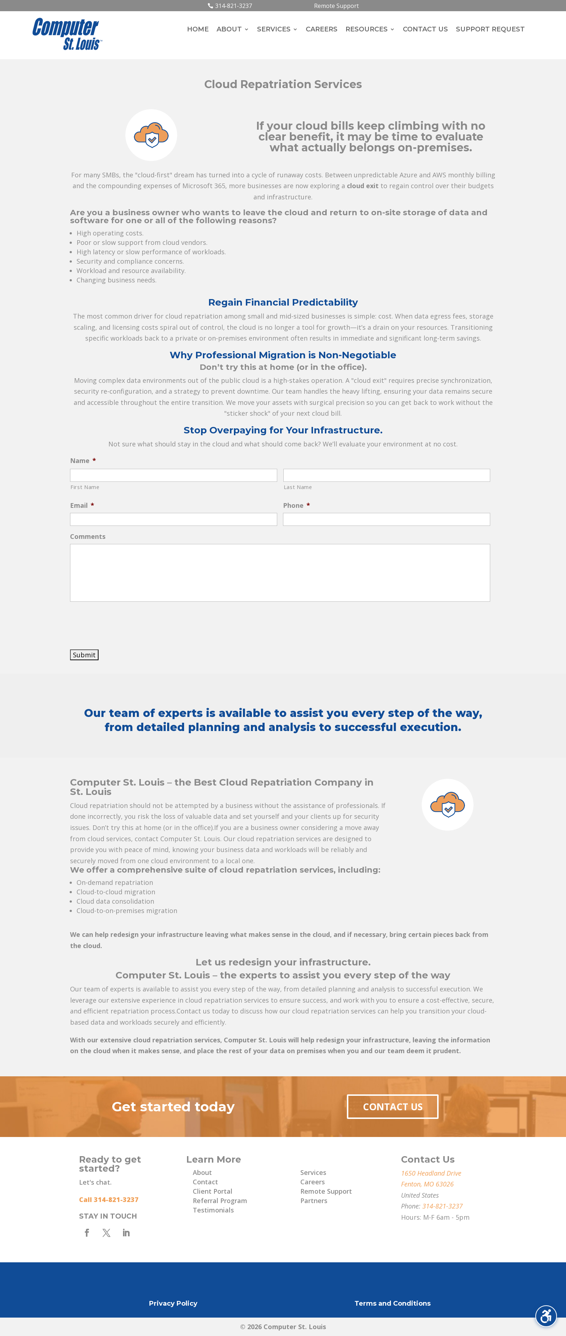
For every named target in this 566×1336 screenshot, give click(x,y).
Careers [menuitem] (322, 30)
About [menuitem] (229, 30)
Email (82, 505)
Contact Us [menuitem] (425, 30)
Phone (296, 505)
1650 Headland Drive (431, 1173)
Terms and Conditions (392, 1303)
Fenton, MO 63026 (427, 1184)
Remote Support (336, 6)
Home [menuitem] (198, 30)
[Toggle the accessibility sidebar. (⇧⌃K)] (546, 1316)
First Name (85, 486)
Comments (87, 536)
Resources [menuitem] (366, 30)
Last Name (298, 486)
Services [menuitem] (274, 30)
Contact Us (393, 1106)
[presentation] (125, 624)
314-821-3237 (233, 6)
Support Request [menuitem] (490, 30)
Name (83, 461)
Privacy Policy (173, 1303)
